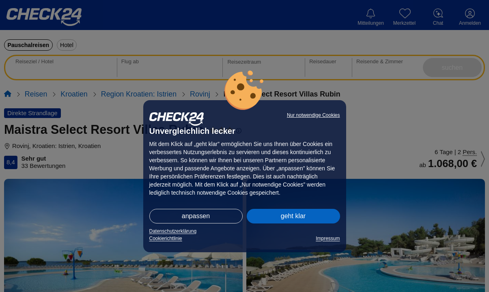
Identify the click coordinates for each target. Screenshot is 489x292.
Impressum (328, 238)
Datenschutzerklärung (173, 231)
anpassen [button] (196, 216)
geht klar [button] (293, 216)
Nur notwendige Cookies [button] (313, 115)
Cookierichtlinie (165, 238)
